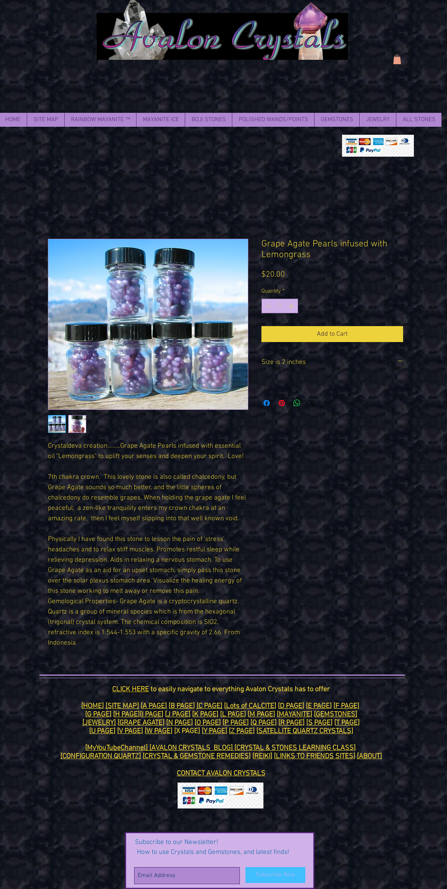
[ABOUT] (369, 756)
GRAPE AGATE (140, 723)
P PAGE (235, 723)
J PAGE (177, 714)
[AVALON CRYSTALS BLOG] (191, 748)
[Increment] (292, 306)
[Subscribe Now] (275, 875)
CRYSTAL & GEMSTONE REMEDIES (196, 756)
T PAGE (347, 723)
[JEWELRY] (99, 723)
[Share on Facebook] (266, 403)
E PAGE (319, 706)
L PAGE (233, 714)
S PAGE (319, 723)
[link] (397, 59)
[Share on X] (312, 403)
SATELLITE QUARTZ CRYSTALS (304, 731)
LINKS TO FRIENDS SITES (314, 756)
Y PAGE (214, 731)
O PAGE (207, 723)
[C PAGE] (209, 706)
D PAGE (291, 706)
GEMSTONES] (336, 714)
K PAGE (205, 714)
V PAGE (130, 731)
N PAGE (179, 723)
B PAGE (181, 706)
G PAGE (98, 714)
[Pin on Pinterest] (282, 403)
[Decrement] (268, 306)
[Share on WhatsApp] (297, 403)
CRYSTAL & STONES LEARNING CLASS (295, 748)
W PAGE (158, 731)
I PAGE (151, 714)
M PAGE (261, 714)
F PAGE (346, 706)
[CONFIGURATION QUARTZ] (100, 756)
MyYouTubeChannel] (118, 748)
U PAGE (102, 731)
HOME (92, 706)
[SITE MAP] (122, 706)
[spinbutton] (280, 306)
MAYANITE (294, 714)
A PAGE (153, 706)
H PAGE (126, 714)
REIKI (262, 756)
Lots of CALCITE (250, 706)
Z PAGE (242, 731)
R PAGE (291, 723)
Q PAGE (263, 723)
